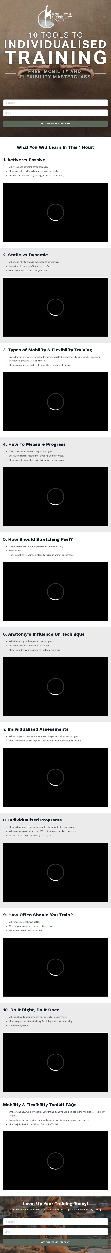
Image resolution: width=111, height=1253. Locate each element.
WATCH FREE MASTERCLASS (56, 123)
